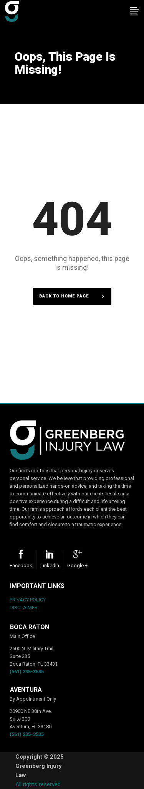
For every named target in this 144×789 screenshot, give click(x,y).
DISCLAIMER (24, 607)
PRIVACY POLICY (28, 600)
